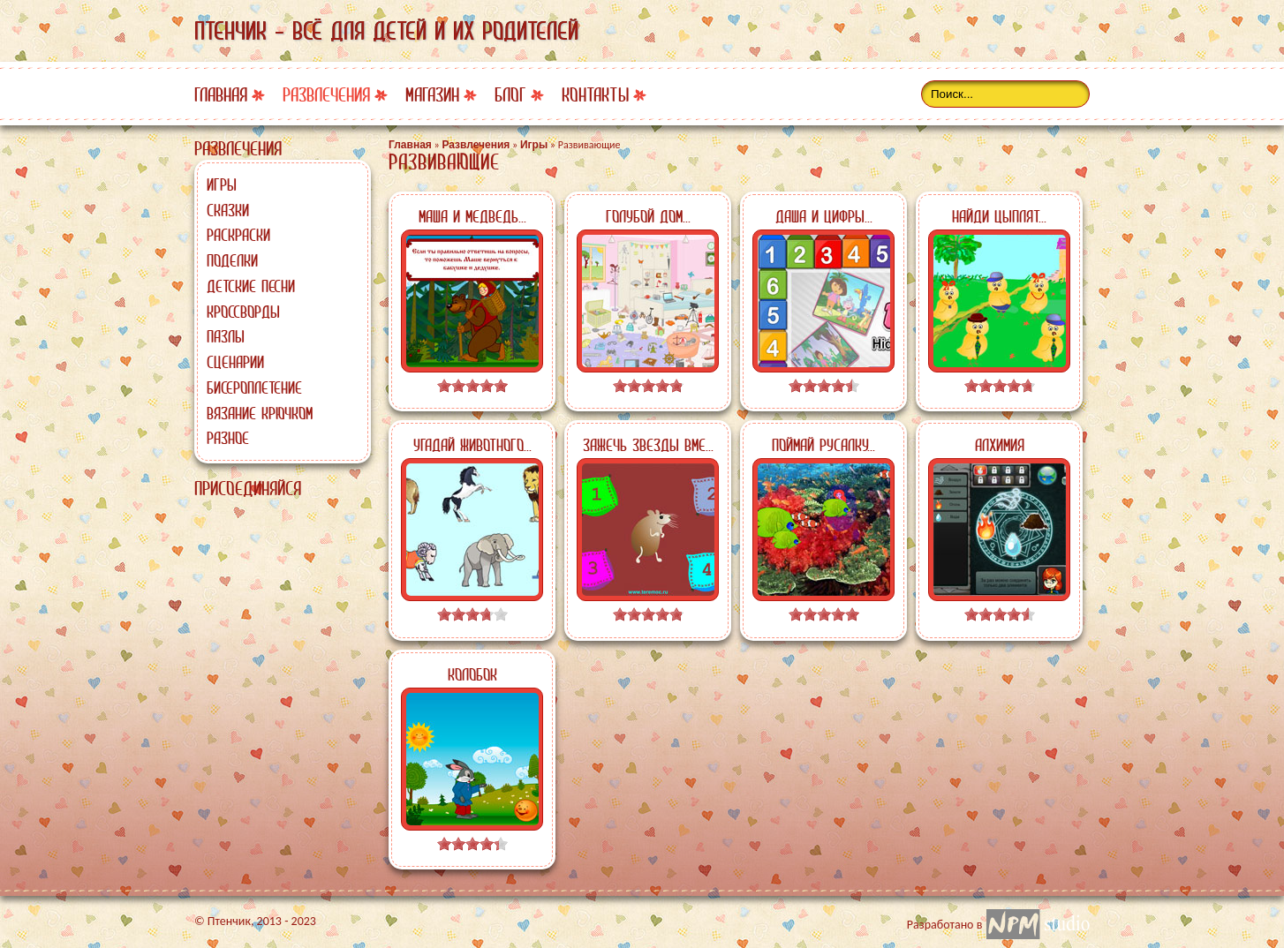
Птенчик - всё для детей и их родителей (386, 31)
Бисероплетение (254, 387)
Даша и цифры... (823, 216)
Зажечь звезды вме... (648, 445)
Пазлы (226, 336)
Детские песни (251, 286)
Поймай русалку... (823, 445)
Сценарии (235, 362)
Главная (220, 95)
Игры (222, 184)
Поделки (232, 260)
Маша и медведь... (472, 216)
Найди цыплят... (999, 216)
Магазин (432, 95)
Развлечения (326, 95)
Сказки (228, 210)
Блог (510, 95)
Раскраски (238, 235)
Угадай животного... (472, 445)
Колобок (472, 674)
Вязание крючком (260, 413)
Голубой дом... (648, 216)
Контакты (595, 95)
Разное (228, 438)
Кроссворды (243, 311)
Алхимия (999, 445)
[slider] (472, 386)
